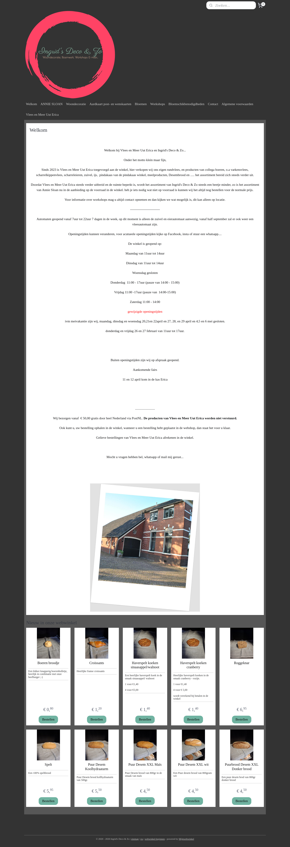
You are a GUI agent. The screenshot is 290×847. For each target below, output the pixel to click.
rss (141, 839)
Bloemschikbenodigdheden (186, 104)
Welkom (31, 104)
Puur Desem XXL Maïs (145, 764)
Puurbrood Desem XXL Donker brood (242, 767)
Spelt (48, 764)
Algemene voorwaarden (237, 104)
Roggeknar (241, 663)
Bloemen (141, 104)
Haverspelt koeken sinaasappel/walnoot (145, 665)
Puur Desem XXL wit (193, 764)
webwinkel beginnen (155, 839)
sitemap (135, 839)
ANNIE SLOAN (51, 104)
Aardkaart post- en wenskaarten (110, 104)
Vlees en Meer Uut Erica (42, 114)
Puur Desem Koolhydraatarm (96, 767)
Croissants (96, 663)
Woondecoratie (76, 104)
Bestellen (48, 719)
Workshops (157, 104)
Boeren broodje (48, 663)
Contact (213, 104)
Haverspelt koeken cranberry (193, 665)
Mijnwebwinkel (186, 839)
